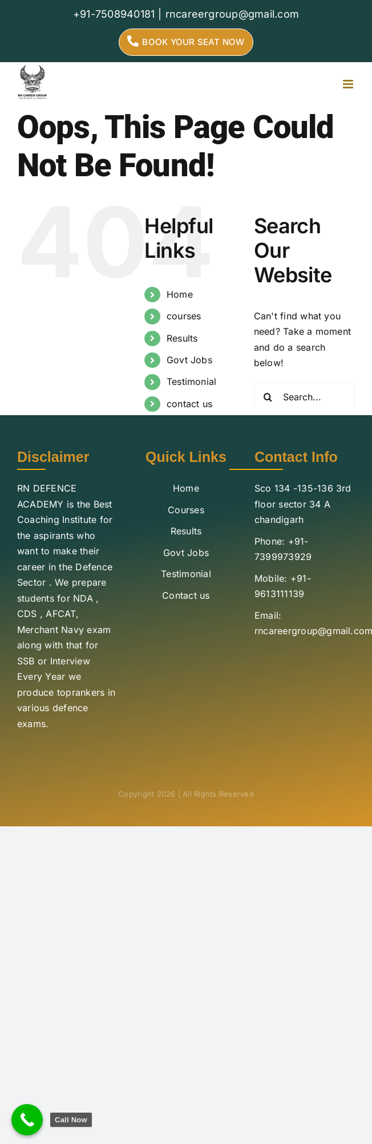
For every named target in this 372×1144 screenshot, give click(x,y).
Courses (186, 510)
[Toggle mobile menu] (349, 84)
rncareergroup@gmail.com (232, 14)
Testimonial (192, 381)
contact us (189, 403)
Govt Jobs (189, 360)
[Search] (268, 397)
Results (182, 338)
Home (180, 294)
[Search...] (304, 397)
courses (184, 316)
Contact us (185, 595)
